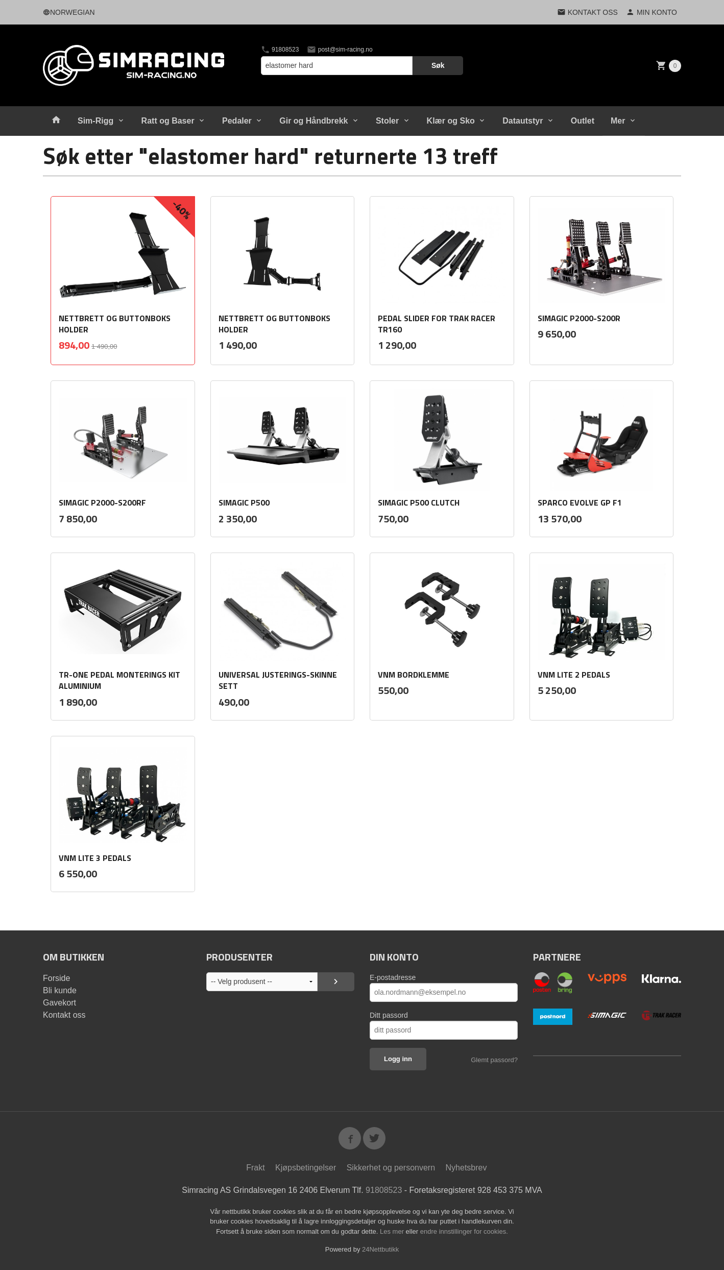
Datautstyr (522, 120)
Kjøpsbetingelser (305, 1167)
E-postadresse (393, 977)
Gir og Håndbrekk (313, 120)
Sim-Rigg (95, 120)
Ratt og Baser (168, 120)
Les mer (393, 1231)
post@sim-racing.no (339, 49)
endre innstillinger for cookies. (464, 1231)
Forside (56, 978)
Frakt (255, 1167)
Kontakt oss (64, 1015)
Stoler (387, 120)
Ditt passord (389, 1015)
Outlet (582, 120)
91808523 (280, 49)
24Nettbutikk (380, 1249)
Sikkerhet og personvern (391, 1167)
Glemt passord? (494, 1060)
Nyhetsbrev (466, 1167)
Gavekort (59, 1002)
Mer (618, 120)
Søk (438, 65)
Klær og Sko (451, 120)
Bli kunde (60, 990)
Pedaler (237, 120)
